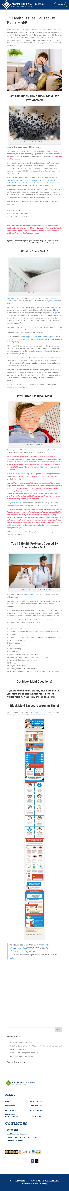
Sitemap (43, 1184)
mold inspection (43, 180)
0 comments (12, 45)
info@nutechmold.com (17, 1134)
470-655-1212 (12, 1130)
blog (52, 189)
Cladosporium (50, 337)
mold (53, 310)
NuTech (12, 30)
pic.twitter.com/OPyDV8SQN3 (23, 951)
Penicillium (37, 337)
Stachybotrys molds (14, 298)
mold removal (32, 180)
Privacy (34, 1184)
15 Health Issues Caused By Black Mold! (41, 30)
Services (34, 1106)
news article (22, 151)
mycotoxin (29, 594)
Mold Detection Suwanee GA (20, 38)
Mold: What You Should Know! (21, 1043)
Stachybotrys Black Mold (23, 43)
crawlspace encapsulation (16, 180)
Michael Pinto (53, 450)
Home (8, 1101)
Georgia (28, 32)
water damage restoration (19, 183)
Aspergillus (28, 337)
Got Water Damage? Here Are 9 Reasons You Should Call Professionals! (36, 1046)
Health (34, 32)
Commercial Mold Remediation (21, 1056)
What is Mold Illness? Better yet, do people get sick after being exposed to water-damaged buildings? (34, 525)
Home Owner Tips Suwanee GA (48, 32)
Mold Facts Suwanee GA (40, 38)
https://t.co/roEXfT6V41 (21, 947)
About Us (34, 1101)
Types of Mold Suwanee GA (51, 43)
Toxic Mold (36, 43)
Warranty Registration (11, 1115)
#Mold (45, 944)
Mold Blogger (40, 712)
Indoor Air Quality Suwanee (31, 35)
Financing (10, 1106)
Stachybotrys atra (50, 301)
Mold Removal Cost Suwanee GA (37, 40)
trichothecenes (12, 597)
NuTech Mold (12, 178)
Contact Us (60, 5)
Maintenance (36, 1110)
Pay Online (10, 1110)
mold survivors (16, 503)
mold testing (54, 180)
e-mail (52, 697)
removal (46, 693)
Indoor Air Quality (13, 35)
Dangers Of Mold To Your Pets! (21, 1049)
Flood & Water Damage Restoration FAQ (24, 1053)
